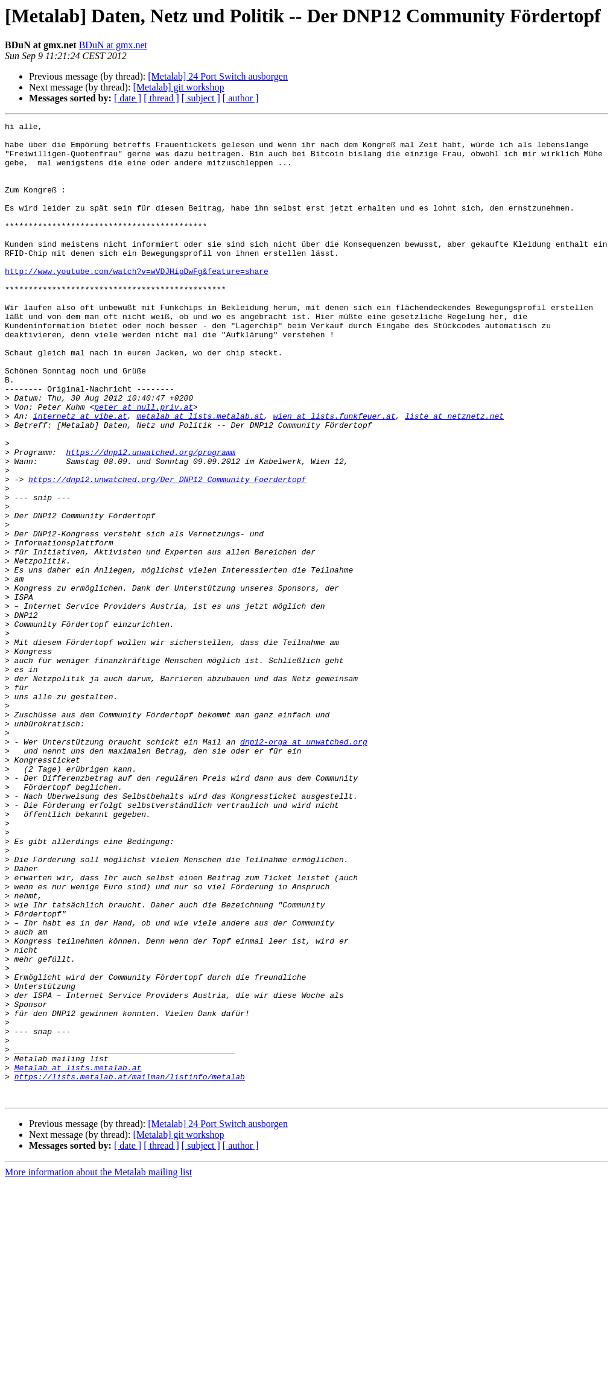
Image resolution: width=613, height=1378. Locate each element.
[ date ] (127, 98)
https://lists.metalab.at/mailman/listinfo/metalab (129, 1268)
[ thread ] (161, 98)
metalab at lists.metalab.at (200, 475)
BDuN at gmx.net (113, 45)
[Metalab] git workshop (178, 87)
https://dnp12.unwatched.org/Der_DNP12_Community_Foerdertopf (167, 551)
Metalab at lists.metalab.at (78, 1257)
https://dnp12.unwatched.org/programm (150, 518)
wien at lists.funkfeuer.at (334, 475)
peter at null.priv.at (143, 464)
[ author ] (241, 98)
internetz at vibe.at (80, 475)
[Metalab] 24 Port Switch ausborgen (218, 76)
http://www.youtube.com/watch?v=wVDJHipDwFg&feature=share (136, 301)
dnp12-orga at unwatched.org (303, 866)
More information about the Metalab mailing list (98, 1367)
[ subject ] (201, 98)
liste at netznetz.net (454, 475)
